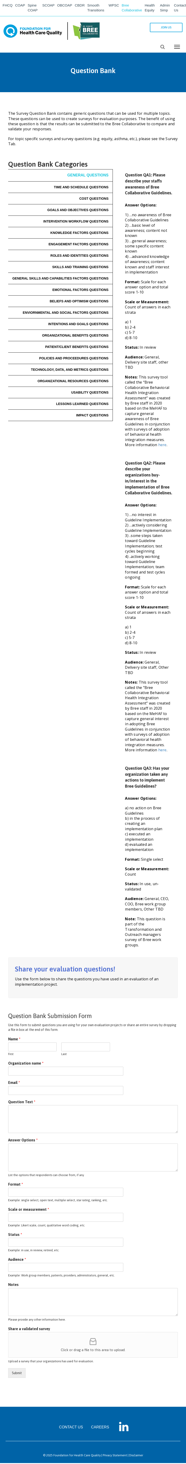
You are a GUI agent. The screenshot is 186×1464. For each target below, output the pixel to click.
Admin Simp (166, 8)
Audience (17, 1260)
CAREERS (100, 1428)
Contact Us (180, 8)
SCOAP (49, 6)
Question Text (21, 1103)
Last (64, 1055)
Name (14, 1040)
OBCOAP (65, 6)
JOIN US (165, 28)
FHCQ (8, 6)
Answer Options (23, 1141)
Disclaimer (136, 1456)
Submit (17, 1374)
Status (15, 1235)
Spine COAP (35, 8)
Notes (13, 1285)
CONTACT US (71, 1428)
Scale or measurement (28, 1210)
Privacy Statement (115, 1456)
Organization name (26, 1064)
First (11, 1055)
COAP (22, 6)
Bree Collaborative (134, 8)
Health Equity (152, 8)
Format (15, 1185)
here (162, 445)
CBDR (81, 6)
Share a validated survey (29, 1330)
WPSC (115, 6)
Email (14, 1083)
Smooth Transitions (98, 8)
